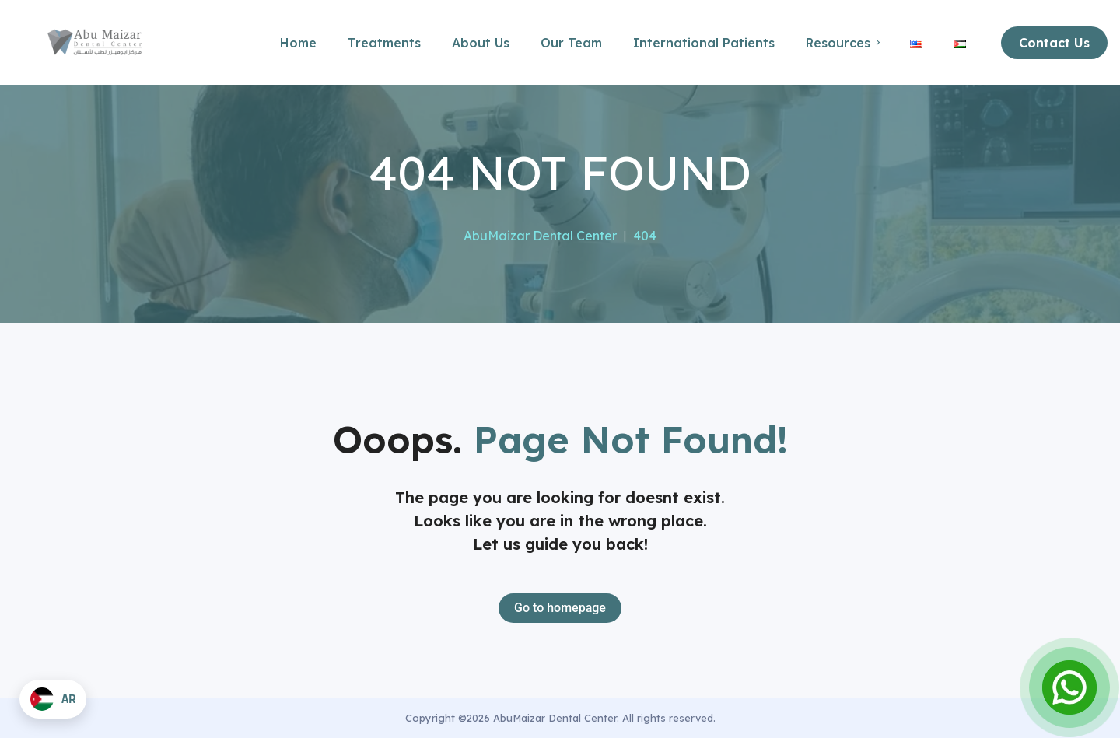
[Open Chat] (1069, 687)
